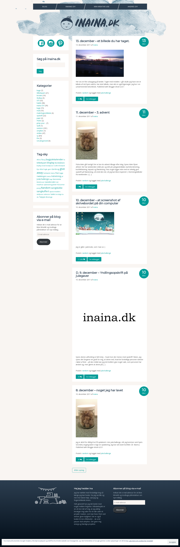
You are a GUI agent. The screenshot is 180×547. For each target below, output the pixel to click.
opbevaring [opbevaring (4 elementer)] (48, 185)
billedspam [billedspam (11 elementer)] (41, 162)
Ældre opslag (79, 470)
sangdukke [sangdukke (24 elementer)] (56, 187)
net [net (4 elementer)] (57, 182)
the (38, 138)
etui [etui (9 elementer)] (41, 169)
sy (37, 136)
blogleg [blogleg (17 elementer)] (50, 162)
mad (38, 110)
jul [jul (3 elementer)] (62, 176)
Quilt (38, 126)
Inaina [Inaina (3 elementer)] (49, 176)
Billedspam (41, 93)
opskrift (40, 115)
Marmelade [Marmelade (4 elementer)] (57, 179)
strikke (39, 133)
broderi (39, 95)
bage (39, 90)
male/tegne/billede (44, 113)
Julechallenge (106, 93)
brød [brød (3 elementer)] (44, 166)
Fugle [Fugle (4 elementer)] (45, 169)
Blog (44, 6)
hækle (39, 103)
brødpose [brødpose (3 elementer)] (49, 166)
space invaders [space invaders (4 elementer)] (55, 191)
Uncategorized (42, 141)
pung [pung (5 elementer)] (39, 188)
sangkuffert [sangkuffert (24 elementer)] (43, 191)
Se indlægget (91, 99)
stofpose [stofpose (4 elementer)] (40, 194)
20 (80, 459)
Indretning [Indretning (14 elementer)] (56, 176)
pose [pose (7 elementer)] (54, 184)
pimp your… (41, 123)
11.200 (81, 259)
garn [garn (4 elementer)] (49, 169)
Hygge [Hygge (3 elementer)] (61, 173)
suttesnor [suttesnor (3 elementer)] (46, 194)
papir (39, 118)
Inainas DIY (70, 6)
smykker (40, 131)
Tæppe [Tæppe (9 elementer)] (42, 197)
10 (80, 99)
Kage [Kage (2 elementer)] (50, 179)
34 (80, 377)
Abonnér (43, 242)
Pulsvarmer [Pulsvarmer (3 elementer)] (61, 185)
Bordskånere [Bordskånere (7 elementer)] (60, 163)
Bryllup (39, 98)
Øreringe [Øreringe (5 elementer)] (49, 197)
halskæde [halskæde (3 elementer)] (46, 173)
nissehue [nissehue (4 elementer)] (40, 185)
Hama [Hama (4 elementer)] (53, 173)
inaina (95, 45)
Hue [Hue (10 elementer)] (57, 173)
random (85, 93)
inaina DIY (40, 105)
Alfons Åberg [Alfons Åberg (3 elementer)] (41, 160)
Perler (39, 120)
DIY (38, 100)
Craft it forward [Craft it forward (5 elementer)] (59, 166)
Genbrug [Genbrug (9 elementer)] (55, 169)
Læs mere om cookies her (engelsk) (141, 541)
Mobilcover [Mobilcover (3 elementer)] (40, 182)
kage (38, 108)
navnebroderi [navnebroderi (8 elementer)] (50, 182)
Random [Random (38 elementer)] (45, 187)
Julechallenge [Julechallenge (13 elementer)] (43, 179)
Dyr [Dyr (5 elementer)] (38, 169)
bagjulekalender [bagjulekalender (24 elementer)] (54, 159)
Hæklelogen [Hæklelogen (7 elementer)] (41, 176)
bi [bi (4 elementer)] (64, 160)
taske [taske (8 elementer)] (53, 194)
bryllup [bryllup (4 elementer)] (39, 166)
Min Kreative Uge (101, 6)
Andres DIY (133, 6)
